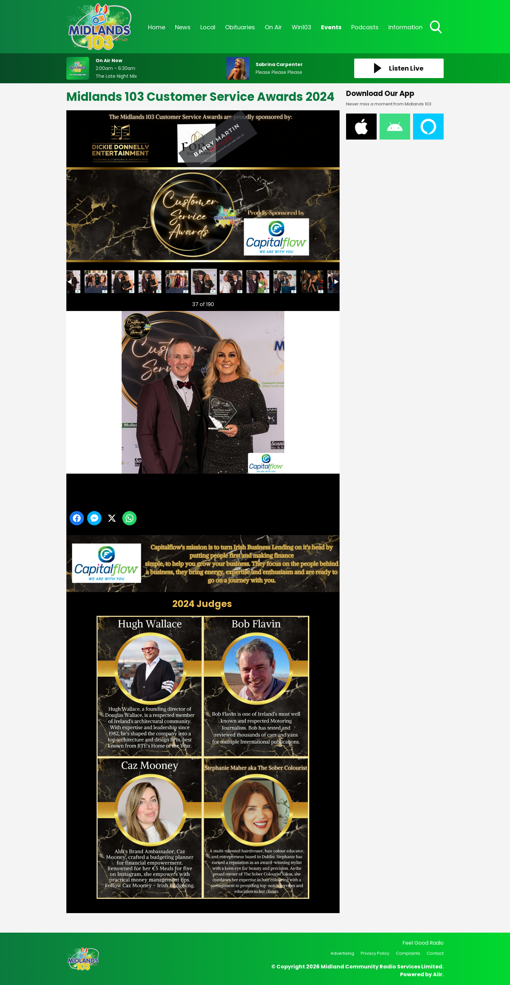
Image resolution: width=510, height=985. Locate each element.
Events (331, 27)
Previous (79, 302)
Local (207, 27)
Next (324, 302)
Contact (435, 953)
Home (156, 27)
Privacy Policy (375, 953)
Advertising (342, 953)
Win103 (301, 27)
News (183, 27)
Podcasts (365, 27)
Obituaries (240, 27)
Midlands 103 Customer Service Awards (96, 281)
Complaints (408, 953)
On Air (273, 27)
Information (405, 27)
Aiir (437, 974)
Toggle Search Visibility (436, 27)
